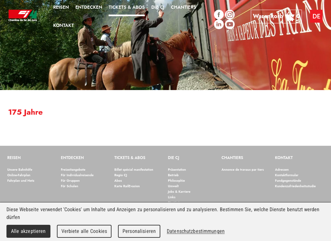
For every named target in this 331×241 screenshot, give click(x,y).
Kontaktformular (286, 175)
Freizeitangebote (73, 169)
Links (172, 197)
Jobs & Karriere (179, 191)
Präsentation (177, 169)
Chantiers (232, 158)
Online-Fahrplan (18, 175)
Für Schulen (69, 186)
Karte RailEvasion (127, 186)
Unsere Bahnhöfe (19, 169)
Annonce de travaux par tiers (242, 169)
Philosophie (176, 180)
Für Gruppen (70, 180)
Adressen (282, 169)
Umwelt (173, 186)
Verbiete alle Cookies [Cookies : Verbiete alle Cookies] (84, 231)
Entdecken (72, 158)
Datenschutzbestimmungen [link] (196, 231)
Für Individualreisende (77, 175)
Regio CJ (120, 175)
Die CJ (173, 158)
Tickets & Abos (129, 158)
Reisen (14, 158)
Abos (118, 180)
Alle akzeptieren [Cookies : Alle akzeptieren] (28, 231)
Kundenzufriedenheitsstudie (295, 186)
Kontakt (284, 158)
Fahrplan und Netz (21, 180)
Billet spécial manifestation (133, 169)
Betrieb (173, 175)
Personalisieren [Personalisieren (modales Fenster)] (139, 231)
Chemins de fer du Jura (22, 16)
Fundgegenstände (288, 180)
